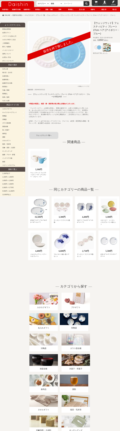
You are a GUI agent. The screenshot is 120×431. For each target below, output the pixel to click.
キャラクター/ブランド (9, 112)
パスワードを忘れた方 (9, 36)
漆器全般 (5, 126)
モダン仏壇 (5, 101)
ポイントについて (8, 61)
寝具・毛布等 (6, 144)
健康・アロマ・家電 (8, 154)
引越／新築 (5, 90)
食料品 (4, 133)
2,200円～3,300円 (8, 184)
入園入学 (103, 9)
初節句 (93, 9)
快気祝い (38, 9)
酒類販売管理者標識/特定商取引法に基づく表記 (41, 404)
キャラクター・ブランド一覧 (35, 15)
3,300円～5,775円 (8, 187)
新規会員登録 (6, 29)
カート (96, 4)
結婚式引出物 (16, 9)
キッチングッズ (7, 151)
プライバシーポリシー (69, 404)
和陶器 (4, 116)
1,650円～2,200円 (8, 180)
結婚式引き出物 (7, 83)
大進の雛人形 (60, 419)
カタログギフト (7, 109)
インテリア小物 (7, 158)
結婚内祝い (27, 9)
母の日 (114, 9)
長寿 (59, 9)
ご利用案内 (5, 43)
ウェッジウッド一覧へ (43, 135)
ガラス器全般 (6, 123)
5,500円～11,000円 (8, 191)
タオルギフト (6, 140)
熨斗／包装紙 (6, 47)
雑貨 (3, 162)
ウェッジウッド (52, 15)
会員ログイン (6, 32)
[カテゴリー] (43, 3)
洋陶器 (4, 119)
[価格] (56, 3)
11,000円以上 (6, 194)
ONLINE (7, 15)
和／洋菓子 (5, 130)
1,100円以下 (6, 173)
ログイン (104, 4)
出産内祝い (5, 9)
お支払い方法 (6, 57)
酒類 (3, 137)
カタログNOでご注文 (9, 39)
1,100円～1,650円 (8, 177)
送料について (6, 54)
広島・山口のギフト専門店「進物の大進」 (60, 416)
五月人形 (82, 9)
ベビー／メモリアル (8, 165)
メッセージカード (8, 50)
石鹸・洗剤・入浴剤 (8, 147)
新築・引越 (48, 9)
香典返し (71, 9)
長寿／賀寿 (5, 97)
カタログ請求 (84, 404)
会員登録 (113, 4)
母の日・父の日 (7, 72)
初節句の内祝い (17, 15)
